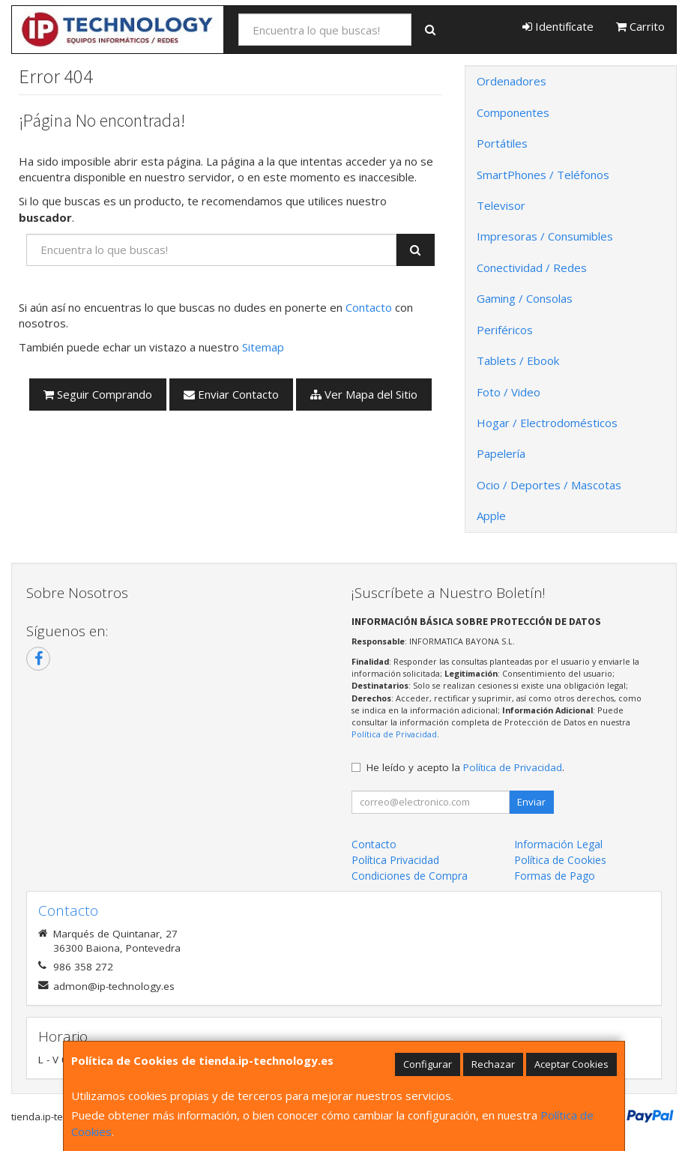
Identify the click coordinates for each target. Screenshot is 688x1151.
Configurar (427, 1064)
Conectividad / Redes (532, 267)
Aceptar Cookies (571, 1064)
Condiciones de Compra (409, 875)
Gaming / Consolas (525, 298)
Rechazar (493, 1064)
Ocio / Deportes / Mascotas (549, 484)
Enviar (531, 802)
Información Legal (558, 844)
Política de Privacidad (394, 734)
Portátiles (502, 143)
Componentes (513, 112)
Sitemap (263, 346)
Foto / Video (508, 391)
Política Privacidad (395, 860)
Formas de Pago (554, 875)
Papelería (501, 453)
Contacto (368, 307)
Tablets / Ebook (518, 360)
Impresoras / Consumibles (545, 236)
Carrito (640, 26)
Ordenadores (511, 80)
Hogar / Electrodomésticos (547, 422)
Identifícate (558, 26)
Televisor (501, 205)
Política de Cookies (560, 860)
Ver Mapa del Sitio (363, 394)
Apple (491, 515)
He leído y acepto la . (465, 767)
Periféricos (505, 329)
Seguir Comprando (97, 394)
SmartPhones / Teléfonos (543, 174)
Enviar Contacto (231, 394)
